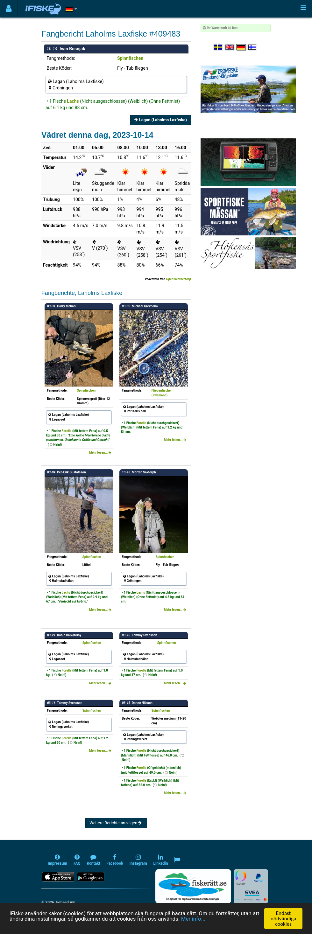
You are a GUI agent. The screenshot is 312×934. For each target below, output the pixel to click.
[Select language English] (230, 47)
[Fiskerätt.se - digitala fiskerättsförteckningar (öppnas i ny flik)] (193, 886)
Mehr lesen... (100, 452)
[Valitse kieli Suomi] (253, 47)
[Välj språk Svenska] (218, 47)
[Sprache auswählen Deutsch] (241, 47)
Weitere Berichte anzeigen (116, 822)
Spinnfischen (130, 58)
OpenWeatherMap (178, 279)
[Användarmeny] (9, 8)
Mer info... (193, 919)
